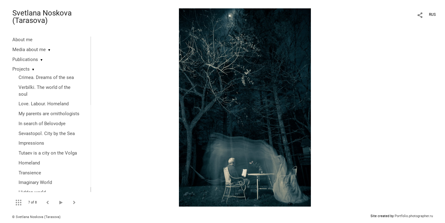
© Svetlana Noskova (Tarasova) (36, 217)
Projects (21, 69)
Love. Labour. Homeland (44, 104)
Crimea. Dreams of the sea (46, 77)
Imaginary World (35, 182)
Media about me (29, 49)
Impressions (31, 143)
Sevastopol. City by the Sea (47, 133)
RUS (432, 14)
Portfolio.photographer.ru (414, 216)
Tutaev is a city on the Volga (48, 153)
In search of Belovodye (42, 123)
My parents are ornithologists (49, 113)
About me (22, 39)
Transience (30, 173)
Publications (25, 59)
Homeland (29, 163)
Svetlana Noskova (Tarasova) (42, 17)
